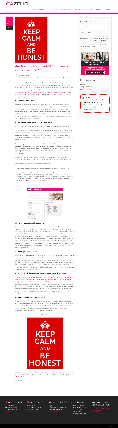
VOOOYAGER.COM (77, 409)
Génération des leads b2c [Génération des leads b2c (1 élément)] (94, 42)
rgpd (63, 77)
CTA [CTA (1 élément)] (89, 38)
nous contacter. (21, 376)
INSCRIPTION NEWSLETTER (79, 407)
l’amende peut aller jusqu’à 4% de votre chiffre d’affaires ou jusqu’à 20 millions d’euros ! (43, 92)
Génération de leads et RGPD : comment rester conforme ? (41, 68)
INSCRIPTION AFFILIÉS (101, 408)
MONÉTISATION (65, 9)
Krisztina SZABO (25, 75)
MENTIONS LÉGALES (100, 402)
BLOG (98, 9)
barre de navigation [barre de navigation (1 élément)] (84, 36)
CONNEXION (97, 411)
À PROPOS (106, 9)
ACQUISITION (53, 9)
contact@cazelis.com (87, 89)
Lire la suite (18, 380)
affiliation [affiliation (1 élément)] (101, 42)
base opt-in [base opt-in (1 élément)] (98, 44)
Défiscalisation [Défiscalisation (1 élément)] (102, 36)
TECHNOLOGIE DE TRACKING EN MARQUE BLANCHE (80, 414)
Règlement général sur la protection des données (48, 77)
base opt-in (21, 77)
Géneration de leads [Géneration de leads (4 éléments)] (97, 40)
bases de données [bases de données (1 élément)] (91, 36)
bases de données (30, 77)
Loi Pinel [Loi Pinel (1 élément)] (102, 44)
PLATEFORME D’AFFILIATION (83, 9)
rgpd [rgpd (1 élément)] (91, 38)
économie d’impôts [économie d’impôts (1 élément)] (91, 44)
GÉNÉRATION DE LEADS (37, 9)
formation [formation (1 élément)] (88, 46)
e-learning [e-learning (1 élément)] (93, 46)
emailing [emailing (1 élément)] (97, 36)
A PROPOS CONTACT (100, 405)
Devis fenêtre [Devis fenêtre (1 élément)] (95, 38)
